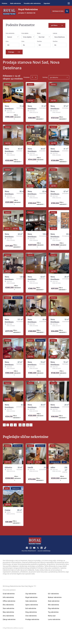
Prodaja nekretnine (32, 619)
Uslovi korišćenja (44, 550)
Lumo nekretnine (54, 619)
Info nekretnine (8, 597)
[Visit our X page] (38, 547)
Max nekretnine (8, 611)
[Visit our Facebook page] (27, 547)
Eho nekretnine (8, 604)
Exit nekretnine (30, 608)
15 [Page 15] (27, 424)
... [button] (17, 424)
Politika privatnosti (29, 550)
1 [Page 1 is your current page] (7, 424)
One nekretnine (31, 615)
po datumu (54, 77)
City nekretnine (30, 593)
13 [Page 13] (20, 424)
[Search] (67, 11)
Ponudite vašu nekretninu (32, 3)
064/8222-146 (31, 13)
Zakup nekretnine (9, 619)
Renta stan (52, 615)
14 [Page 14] (24, 424)
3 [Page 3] (15, 424)
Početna (4, 3)
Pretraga (14, 51)
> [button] (31, 424)
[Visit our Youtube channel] (34, 547)
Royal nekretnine (31, 597)
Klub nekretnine (53, 600)
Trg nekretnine (53, 611)
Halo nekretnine (31, 600)
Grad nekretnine (9, 593)
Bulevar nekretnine (55, 597)
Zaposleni (47, 3)
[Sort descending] (35, 76)
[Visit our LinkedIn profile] (41, 547)
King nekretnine (31, 611)
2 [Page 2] (11, 424)
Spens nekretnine (31, 604)
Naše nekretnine (15, 3)
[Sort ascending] (32, 76)
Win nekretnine (53, 604)
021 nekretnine (53, 593)
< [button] (4, 424)
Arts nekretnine (8, 615)
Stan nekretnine (8, 608)
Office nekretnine (9, 600)
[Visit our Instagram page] (30, 547)
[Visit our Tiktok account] (45, 547)
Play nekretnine (53, 608)
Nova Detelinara (59, 36)
